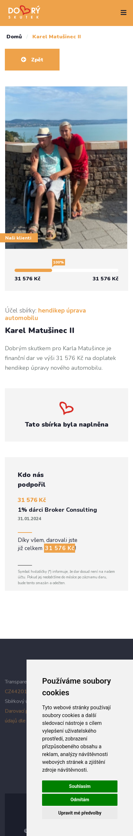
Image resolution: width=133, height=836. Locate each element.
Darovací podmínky (26, 712)
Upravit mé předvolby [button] (79, 813)
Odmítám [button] (80, 799)
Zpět (32, 59)
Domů (14, 36)
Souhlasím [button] (80, 786)
